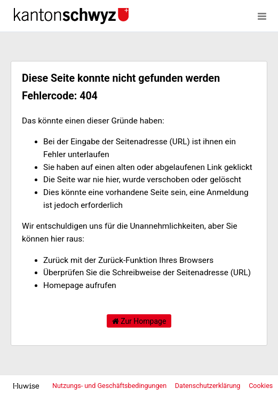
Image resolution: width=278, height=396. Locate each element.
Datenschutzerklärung (208, 386)
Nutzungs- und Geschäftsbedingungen (110, 386)
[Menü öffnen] (262, 16)
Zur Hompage (139, 321)
